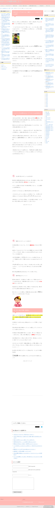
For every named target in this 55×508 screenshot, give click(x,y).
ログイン (3, 64)
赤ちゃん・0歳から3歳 (22, 5)
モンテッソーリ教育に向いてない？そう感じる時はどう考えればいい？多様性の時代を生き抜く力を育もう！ (50, 30)
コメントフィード (4, 67)
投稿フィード (4, 66)
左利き (47, 123)
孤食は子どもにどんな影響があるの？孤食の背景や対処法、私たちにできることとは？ (50, 20)
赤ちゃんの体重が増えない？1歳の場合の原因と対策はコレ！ (6, 35)
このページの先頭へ (48, 506)
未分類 (47, 142)
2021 (47, 96)
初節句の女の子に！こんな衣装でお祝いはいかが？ (25, 441)
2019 (47, 99)
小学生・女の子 (48, 117)
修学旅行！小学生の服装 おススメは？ (22, 451)
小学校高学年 (48, 113)
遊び (46, 120)
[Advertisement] (27, 85)
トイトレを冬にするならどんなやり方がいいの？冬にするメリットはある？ (50, 65)
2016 (47, 103)
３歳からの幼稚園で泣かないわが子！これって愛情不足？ (50, 55)
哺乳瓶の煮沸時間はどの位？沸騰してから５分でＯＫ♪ (6, 32)
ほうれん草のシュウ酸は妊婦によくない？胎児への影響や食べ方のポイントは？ (6, 14)
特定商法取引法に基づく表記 (28, 502)
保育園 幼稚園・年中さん (49, 128)
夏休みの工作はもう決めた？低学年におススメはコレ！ (26, 443)
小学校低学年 (48, 114)
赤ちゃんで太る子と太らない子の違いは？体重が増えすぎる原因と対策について (6, 39)
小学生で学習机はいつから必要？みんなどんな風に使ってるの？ (50, 24)
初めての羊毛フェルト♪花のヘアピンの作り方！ (24, 440)
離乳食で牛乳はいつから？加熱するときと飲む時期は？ (6, 52)
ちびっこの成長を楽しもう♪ (11, 1)
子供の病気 (47, 135)
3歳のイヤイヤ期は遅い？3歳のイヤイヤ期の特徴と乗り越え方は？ (50, 50)
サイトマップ (8, 5)
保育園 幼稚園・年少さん (49, 127)
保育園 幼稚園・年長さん (49, 130)
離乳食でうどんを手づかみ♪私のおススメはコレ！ (25, 449)
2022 (47, 95)
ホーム (2, 5)
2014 (47, 106)
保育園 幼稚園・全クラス (49, 121)
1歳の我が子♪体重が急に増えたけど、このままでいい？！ (6, 45)
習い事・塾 (47, 137)
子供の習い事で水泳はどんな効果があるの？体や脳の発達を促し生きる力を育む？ (50, 36)
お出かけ (47, 138)
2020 (47, 98)
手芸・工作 (48, 5)
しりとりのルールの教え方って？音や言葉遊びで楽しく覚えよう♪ (6, 48)
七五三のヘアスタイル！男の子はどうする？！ (24, 434)
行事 (46, 116)
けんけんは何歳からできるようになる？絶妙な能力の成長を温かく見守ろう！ (50, 41)
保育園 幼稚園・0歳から (33, 5)
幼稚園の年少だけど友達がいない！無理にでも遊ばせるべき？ (6, 55)
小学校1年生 (41, 5)
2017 (47, 102)
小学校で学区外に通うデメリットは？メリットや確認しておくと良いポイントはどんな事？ (50, 60)
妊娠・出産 (15, 5)
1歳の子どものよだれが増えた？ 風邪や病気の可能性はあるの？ (6, 24)
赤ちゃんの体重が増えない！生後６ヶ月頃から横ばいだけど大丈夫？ (6, 20)
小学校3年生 (47, 134)
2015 (47, 105)
